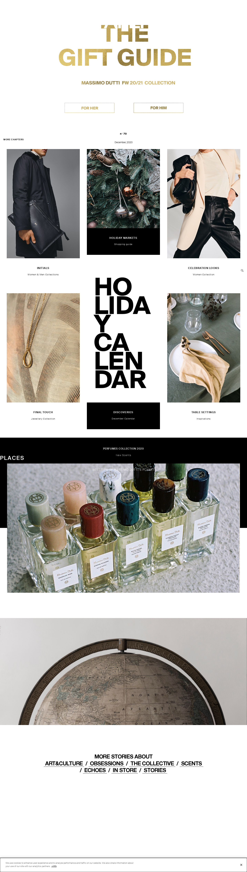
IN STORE (125, 770)
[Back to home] (15, 8)
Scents (191, 763)
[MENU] (230, 7)
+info (54, 866)
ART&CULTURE (64, 763)
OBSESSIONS (106, 763)
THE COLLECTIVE (152, 763)
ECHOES (94, 770)
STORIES (155, 770)
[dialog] (123, 865)
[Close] (241, 864)
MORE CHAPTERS (13, 139)
